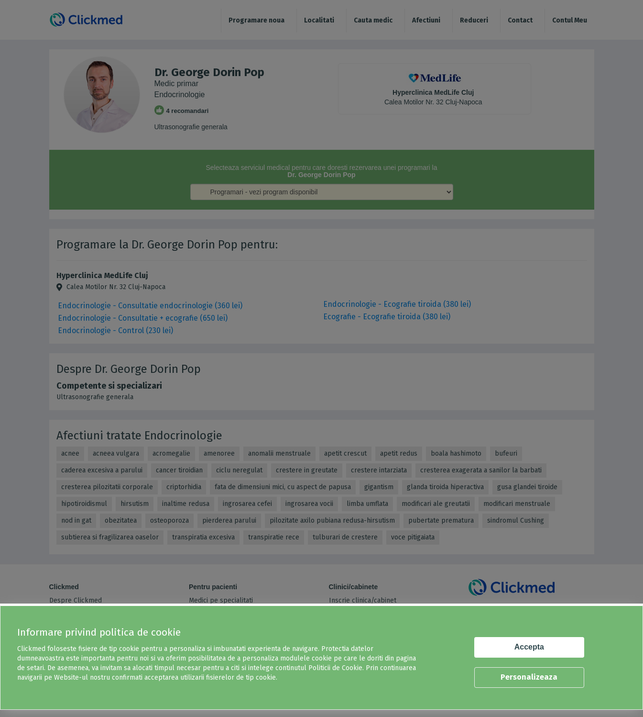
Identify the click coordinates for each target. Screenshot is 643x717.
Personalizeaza (529, 677)
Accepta (529, 647)
